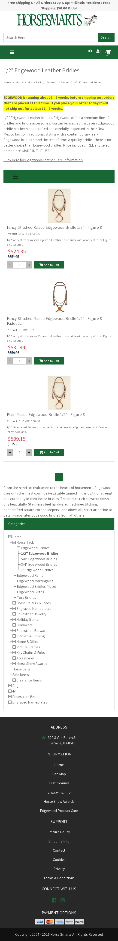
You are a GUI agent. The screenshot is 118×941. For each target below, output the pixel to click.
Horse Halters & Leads (33, 603)
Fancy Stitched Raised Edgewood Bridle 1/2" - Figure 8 (54, 227)
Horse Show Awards (31, 663)
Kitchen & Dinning (30, 636)
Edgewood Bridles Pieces (37, 586)
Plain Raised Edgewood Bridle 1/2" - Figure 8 (46, 414)
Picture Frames (28, 647)
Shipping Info (59, 841)
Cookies (59, 859)
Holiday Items (27, 619)
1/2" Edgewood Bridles (40, 553)
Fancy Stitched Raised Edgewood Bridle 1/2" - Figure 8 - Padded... (55, 321)
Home (7, 82)
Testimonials (59, 783)
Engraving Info (59, 792)
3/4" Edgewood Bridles (39, 564)
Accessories (25, 658)
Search (106, 37)
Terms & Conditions (59, 878)
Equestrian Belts (25, 696)
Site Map (59, 773)
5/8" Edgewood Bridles (39, 559)
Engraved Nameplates (33, 608)
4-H (15, 691)
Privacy (59, 868)
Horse (16, 536)
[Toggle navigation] (12, 52)
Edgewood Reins (30, 575)
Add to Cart (49, 265)
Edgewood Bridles (35, 547)
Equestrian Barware (31, 630)
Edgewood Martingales (35, 581)
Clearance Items (29, 680)
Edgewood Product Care (59, 810)
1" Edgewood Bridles (37, 570)
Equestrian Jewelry (31, 614)
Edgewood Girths (30, 592)
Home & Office (27, 641)
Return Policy (59, 832)
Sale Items (20, 674)
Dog (15, 685)
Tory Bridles (26, 597)
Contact (59, 850)
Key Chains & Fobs (30, 652)
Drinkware (24, 625)
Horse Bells (21, 669)
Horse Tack (25, 542)
